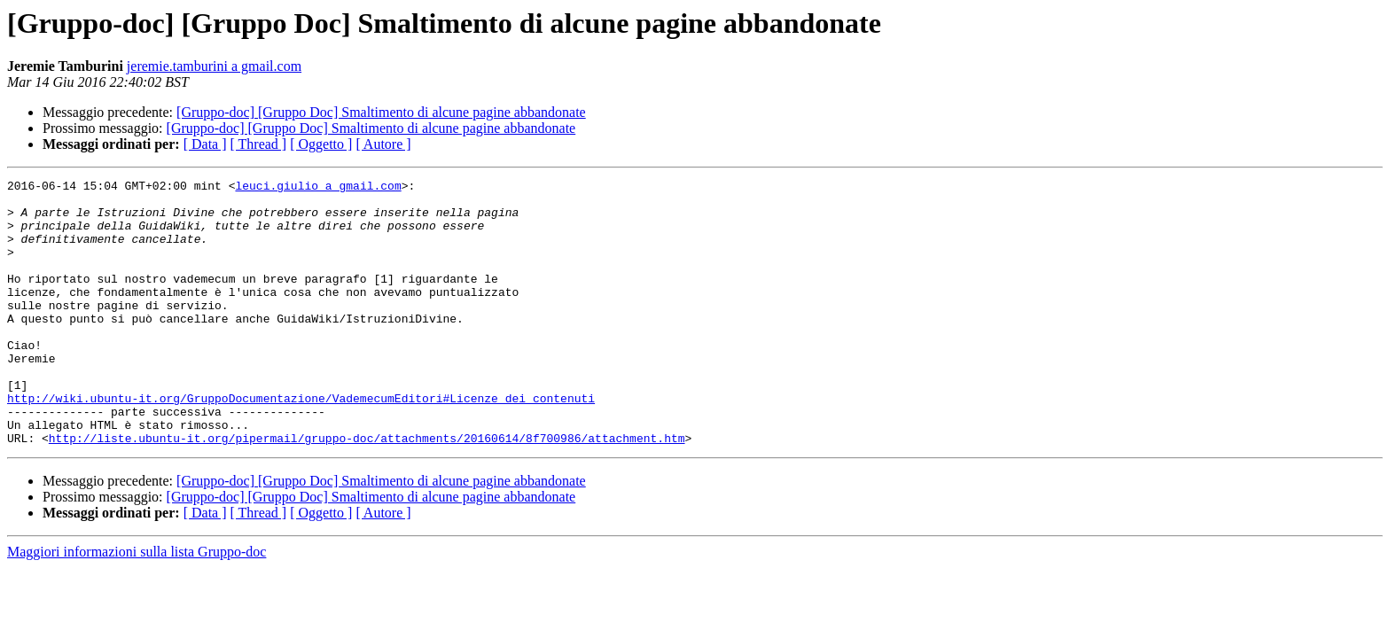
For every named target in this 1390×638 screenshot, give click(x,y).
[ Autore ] (382, 144)
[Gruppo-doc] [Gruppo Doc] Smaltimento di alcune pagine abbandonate (381, 112)
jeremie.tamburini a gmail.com (214, 66)
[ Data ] (205, 144)
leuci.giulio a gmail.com (318, 188)
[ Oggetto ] (321, 144)
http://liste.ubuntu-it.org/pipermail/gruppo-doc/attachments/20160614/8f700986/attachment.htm (367, 491)
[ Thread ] (258, 144)
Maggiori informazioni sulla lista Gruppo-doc (136, 604)
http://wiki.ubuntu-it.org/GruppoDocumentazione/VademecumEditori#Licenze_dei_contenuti (301, 443)
